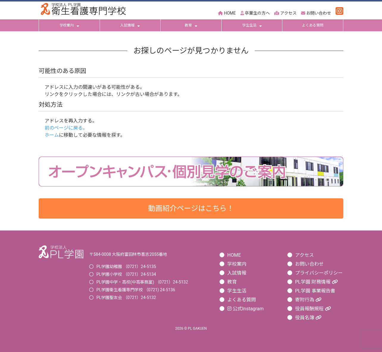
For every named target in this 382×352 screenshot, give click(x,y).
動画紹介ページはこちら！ (191, 208)
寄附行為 (308, 300)
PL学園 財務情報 (316, 282)
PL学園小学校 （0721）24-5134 (126, 274)
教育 (191, 25)
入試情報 (130, 25)
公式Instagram (245, 308)
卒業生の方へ (255, 13)
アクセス (285, 13)
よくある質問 (312, 25)
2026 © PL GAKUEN (191, 328)
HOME (227, 13)
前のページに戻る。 (66, 128)
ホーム (52, 135)
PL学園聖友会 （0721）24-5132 (126, 297)
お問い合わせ (316, 13)
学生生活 (252, 25)
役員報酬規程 (313, 308)
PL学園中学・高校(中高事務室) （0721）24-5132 (142, 282)
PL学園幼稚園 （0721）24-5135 (126, 266)
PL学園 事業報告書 (315, 291)
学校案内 (69, 25)
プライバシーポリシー (319, 273)
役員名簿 (308, 317)
